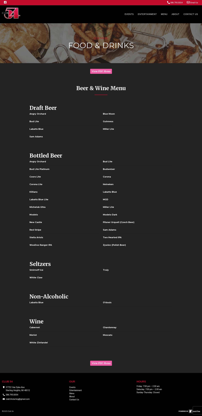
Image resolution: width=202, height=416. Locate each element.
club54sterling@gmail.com (18, 399)
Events (129, 14)
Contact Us (190, 14)
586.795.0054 (175, 2)
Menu (164, 14)
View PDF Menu (101, 71)
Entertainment (147, 14)
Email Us (192, 2)
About (175, 14)
